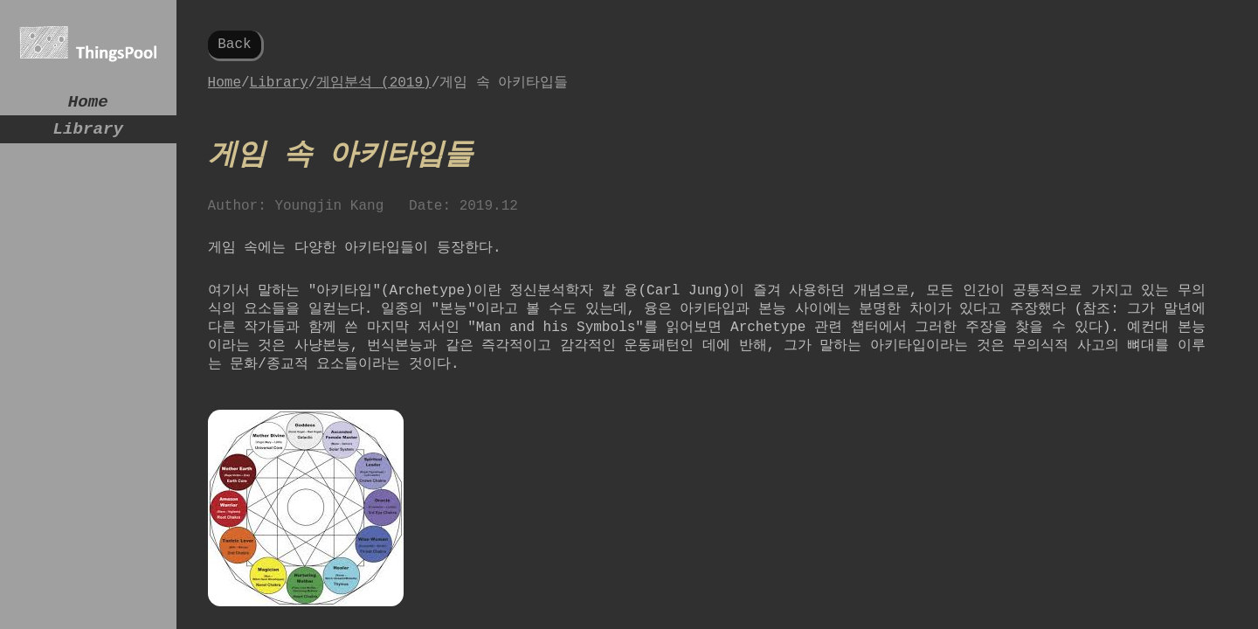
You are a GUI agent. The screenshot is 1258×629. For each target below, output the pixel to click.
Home (88, 104)
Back (234, 46)
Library (88, 136)
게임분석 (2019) (373, 87)
